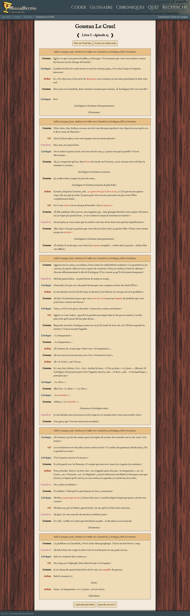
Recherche (175, 7)
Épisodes (28, 16)
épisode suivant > (106, 604)
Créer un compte (179, 16)
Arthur (47, 78)
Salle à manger (61, 51)
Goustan (46, 58)
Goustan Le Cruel (45, 16)
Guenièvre (46, 145)
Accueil (6, 16)
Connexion (163, 16)
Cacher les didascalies (105, 43)
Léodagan (46, 68)
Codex (78, 7)
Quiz (153, 7)
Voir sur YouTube (82, 43)
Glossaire (101, 7)
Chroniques (130, 7)
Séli (49, 138)
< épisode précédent (85, 604)
